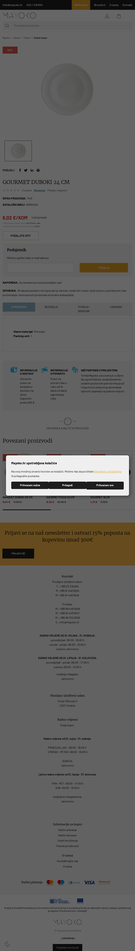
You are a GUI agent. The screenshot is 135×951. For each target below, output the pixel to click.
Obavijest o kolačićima (107, 471)
